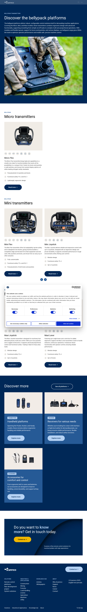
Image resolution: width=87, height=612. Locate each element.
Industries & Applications (24, 579)
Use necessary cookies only (18, 323)
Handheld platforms (17, 421)
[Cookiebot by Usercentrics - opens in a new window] (73, 287)
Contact (55, 591)
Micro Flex (9, 158)
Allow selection (43, 323)
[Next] (45, 279)
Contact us (21, 539)
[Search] (78, 2)
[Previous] (41, 279)
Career (55, 589)
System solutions (10, 591)
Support (55, 584)
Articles (39, 582)
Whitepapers (40, 584)
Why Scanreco (57, 582)
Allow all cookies (68, 323)
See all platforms (61, 386)
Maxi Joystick (10, 335)
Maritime (23, 597)
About (55, 579)
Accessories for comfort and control (17, 479)
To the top (80, 608)
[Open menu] (82, 2)
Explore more (15, 438)
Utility (22, 600)
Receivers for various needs (62, 421)
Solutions (7, 579)
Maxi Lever (49, 335)
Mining (22, 586)
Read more (12, 187)
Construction (24, 584)
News (54, 586)
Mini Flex (8, 244)
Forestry (23, 588)
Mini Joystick (50, 244)
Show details (73, 318)
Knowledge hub (41, 579)
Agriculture (24, 595)
